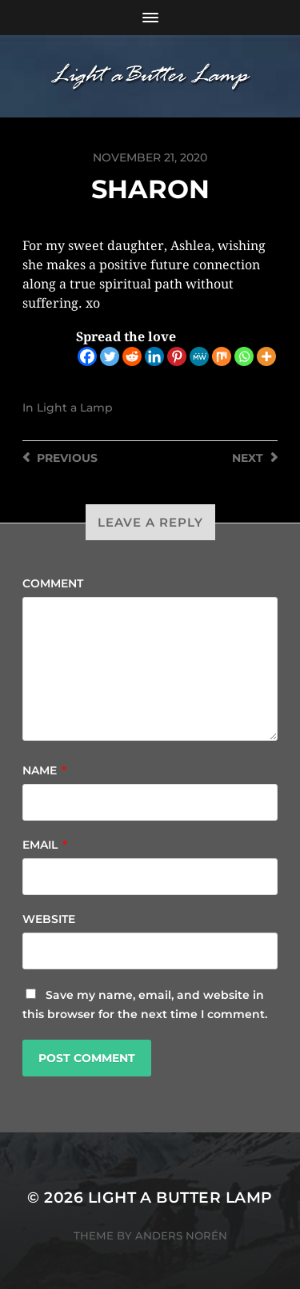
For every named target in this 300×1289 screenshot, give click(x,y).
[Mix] (221, 356)
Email (44, 844)
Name (44, 770)
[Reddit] (132, 356)
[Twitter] (109, 356)
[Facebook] (87, 356)
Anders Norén (181, 1235)
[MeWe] (199, 356)
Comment (52, 583)
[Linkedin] (154, 356)
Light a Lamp (75, 407)
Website (48, 919)
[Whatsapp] (244, 356)
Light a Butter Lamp (180, 1197)
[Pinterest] (176, 356)
